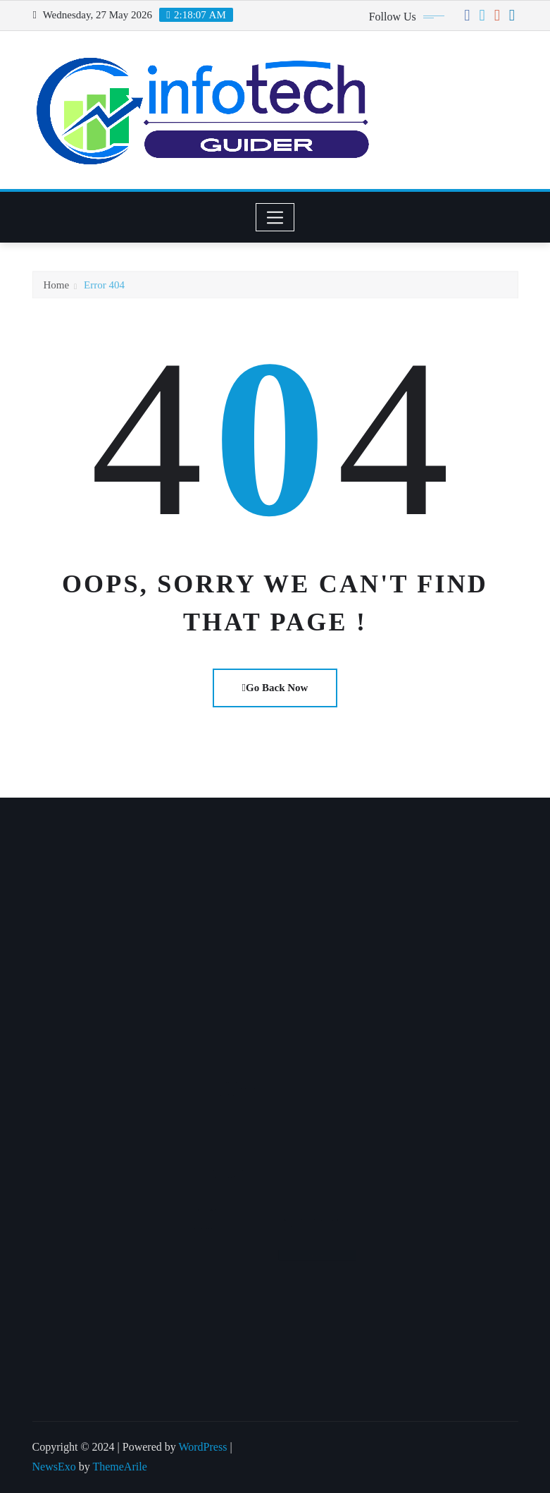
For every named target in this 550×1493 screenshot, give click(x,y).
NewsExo (54, 1467)
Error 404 (104, 290)
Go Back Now (275, 687)
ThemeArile (119, 1467)
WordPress (202, 1447)
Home (57, 290)
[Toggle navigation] (275, 217)
